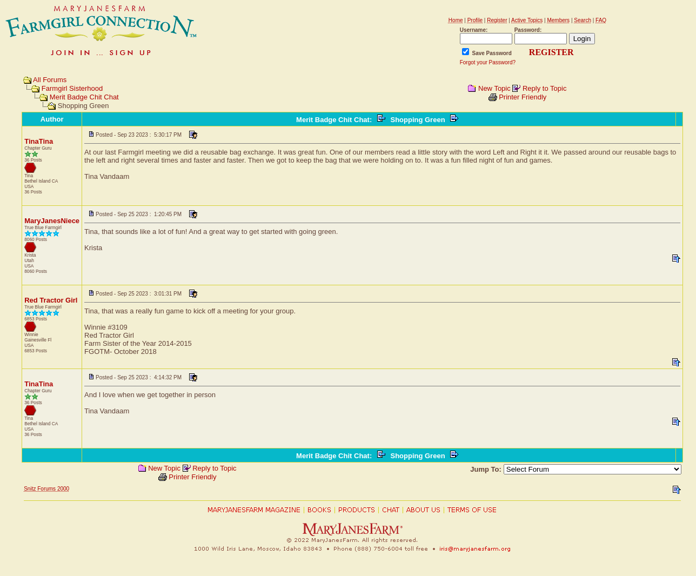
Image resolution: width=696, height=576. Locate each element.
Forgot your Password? (488, 62)
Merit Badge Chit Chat (84, 97)
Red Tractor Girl (50, 300)
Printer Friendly (522, 97)
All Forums (49, 80)
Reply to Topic (544, 88)
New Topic (494, 88)
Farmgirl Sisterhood (72, 88)
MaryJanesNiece (51, 221)
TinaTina (38, 141)
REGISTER (551, 52)
